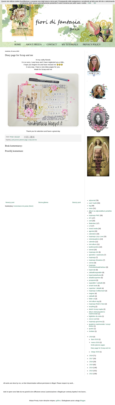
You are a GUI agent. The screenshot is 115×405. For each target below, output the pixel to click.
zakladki (92, 296)
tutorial (91, 250)
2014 (91, 367)
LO (90, 226)
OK (95, 3)
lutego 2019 (95, 352)
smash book (93, 285)
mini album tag (94, 301)
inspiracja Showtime (96, 260)
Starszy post (76, 202)
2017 (91, 358)
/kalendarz (92, 223)
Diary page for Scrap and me (101, 348)
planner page (23, 140)
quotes (91, 329)
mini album (92, 244)
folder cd (92, 299)
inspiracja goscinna (95, 321)
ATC (90, 218)
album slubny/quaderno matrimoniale (97, 313)
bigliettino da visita (95, 316)
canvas (91, 263)
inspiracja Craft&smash (97, 291)
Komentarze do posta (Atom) (23, 206)
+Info (89, 3)
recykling (92, 306)
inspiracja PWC (94, 215)
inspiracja (92, 257)
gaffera (58, 400)
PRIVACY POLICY (92, 44)
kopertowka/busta (95, 275)
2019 (91, 337)
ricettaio (91, 331)
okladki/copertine (95, 278)
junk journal (15, 140)
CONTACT (52, 44)
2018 (91, 355)
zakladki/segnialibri (95, 272)
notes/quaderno (94, 239)
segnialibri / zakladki (96, 283)
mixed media (93, 228)
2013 (91, 371)
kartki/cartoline (94, 247)
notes (91, 208)
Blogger (82, 400)
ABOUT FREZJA (34, 44)
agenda (91, 231)
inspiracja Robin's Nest (97, 304)
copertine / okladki (95, 288)
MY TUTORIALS (70, 44)
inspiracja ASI (93, 252)
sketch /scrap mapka (96, 309)
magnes (91, 293)
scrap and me (32, 140)
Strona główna (43, 202)
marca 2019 (95, 342)
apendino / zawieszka (96, 255)
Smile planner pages (98, 345)
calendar (92, 242)
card (90, 221)
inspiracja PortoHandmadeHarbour (97, 266)
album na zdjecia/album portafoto (100, 211)
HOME (17, 44)
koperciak (92, 270)
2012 (91, 374)
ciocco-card (93, 319)
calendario (92, 234)
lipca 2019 (95, 339)
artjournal (92, 200)
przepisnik (92, 280)
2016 (91, 362)
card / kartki (93, 203)
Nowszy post (10, 202)
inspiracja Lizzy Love (96, 236)
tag (90, 206)
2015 (91, 364)
